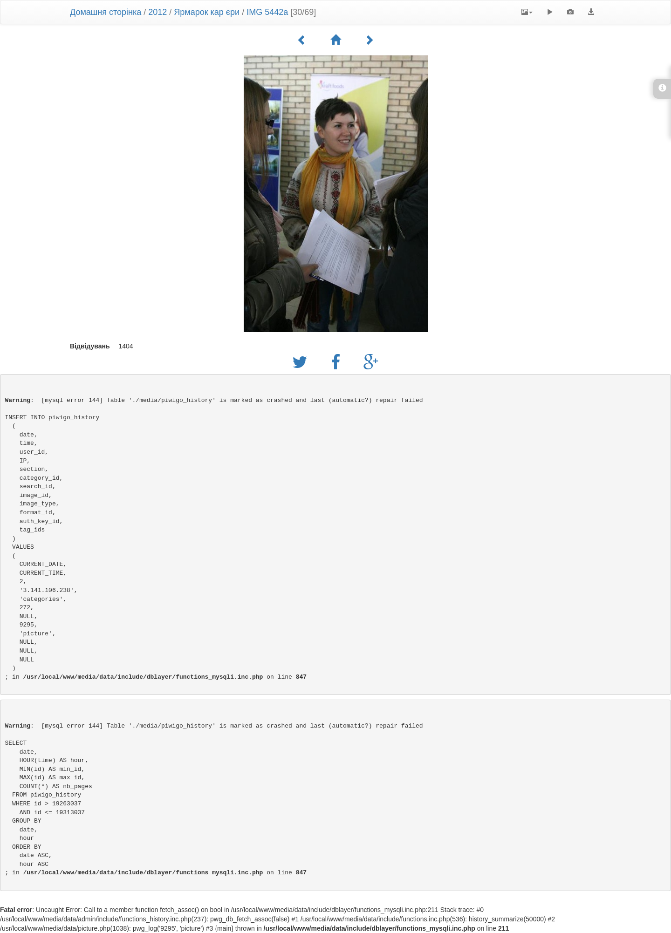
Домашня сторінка (105, 12)
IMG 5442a (267, 12)
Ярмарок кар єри (207, 12)
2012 (157, 12)
